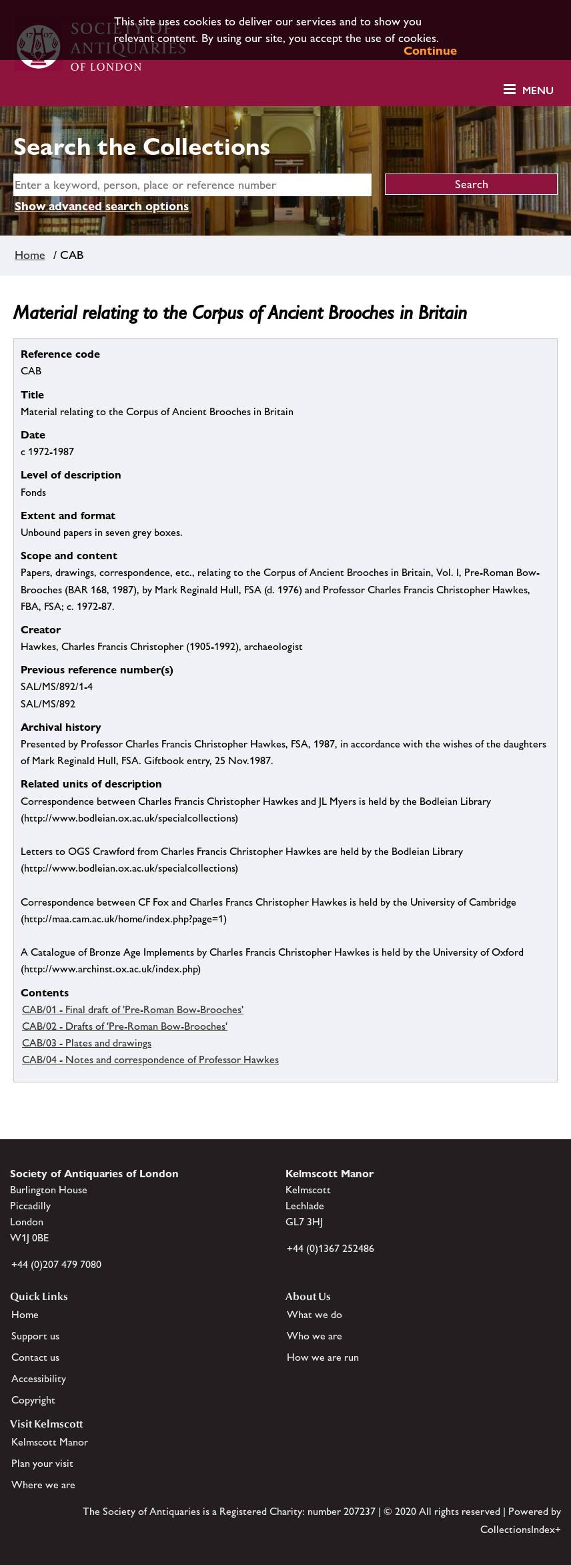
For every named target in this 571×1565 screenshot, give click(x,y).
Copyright (33, 1399)
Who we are (314, 1335)
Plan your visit (42, 1463)
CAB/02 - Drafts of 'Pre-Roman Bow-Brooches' (124, 1026)
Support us (35, 1335)
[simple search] (192, 185)
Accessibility (38, 1378)
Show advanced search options (102, 206)
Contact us (35, 1357)
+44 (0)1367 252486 (330, 1248)
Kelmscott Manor (49, 1442)
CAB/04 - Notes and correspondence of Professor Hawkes (150, 1059)
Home (30, 255)
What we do (314, 1314)
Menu (538, 90)
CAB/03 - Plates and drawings (86, 1042)
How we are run (323, 1357)
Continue (430, 50)
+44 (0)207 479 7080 (56, 1264)
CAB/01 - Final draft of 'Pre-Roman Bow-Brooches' (132, 1009)
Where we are (43, 1484)
